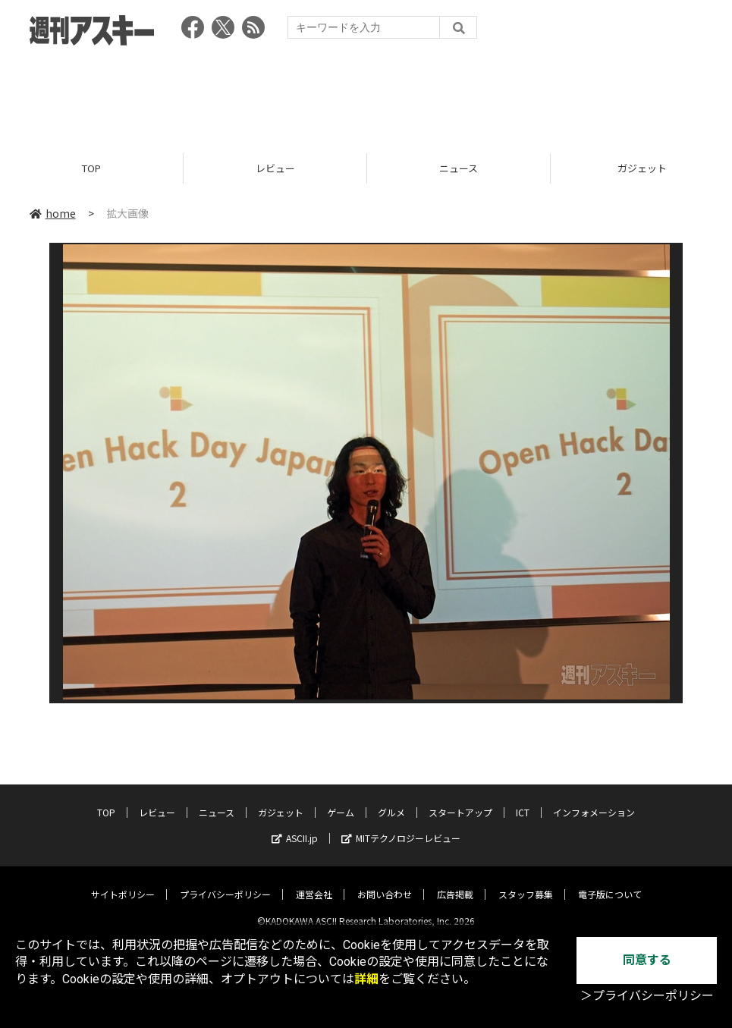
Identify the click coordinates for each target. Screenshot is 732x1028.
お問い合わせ (384, 882)
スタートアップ (460, 800)
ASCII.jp (295, 825)
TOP (91, 169)
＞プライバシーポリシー (647, 996)
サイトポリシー (123, 882)
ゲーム (340, 800)
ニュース (458, 169)
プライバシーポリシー (225, 882)
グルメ (391, 800)
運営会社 (314, 882)
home (53, 214)
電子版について (610, 882)
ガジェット (280, 800)
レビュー (275, 169)
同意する (647, 960)
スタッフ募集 (525, 882)
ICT (522, 800)
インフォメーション (594, 800)
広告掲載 (455, 882)
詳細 (366, 979)
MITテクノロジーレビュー (400, 825)
